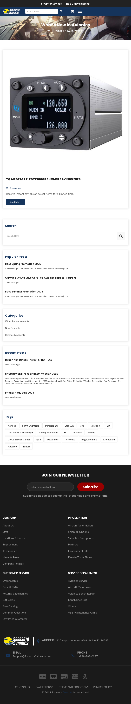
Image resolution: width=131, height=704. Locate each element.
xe (65, 432)
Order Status (10, 580)
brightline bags (89, 439)
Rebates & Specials (15, 334)
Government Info (78, 550)
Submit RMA (10, 587)
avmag (91, 432)
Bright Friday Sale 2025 (19, 392)
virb (82, 425)
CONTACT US (22, 687)
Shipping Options (78, 531)
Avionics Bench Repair (81, 593)
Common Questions (15, 612)
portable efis (51, 425)
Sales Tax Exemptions (81, 538)
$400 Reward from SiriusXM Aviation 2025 (31, 374)
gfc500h (69, 425)
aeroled (12, 425)
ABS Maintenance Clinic (82, 612)
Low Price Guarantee (15, 618)
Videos (72, 606)
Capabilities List (77, 599)
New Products (12, 328)
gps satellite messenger (20, 432)
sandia (26, 446)
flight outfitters (30, 425)
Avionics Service (78, 580)
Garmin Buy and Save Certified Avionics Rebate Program (40, 277)
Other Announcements (17, 321)
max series (52, 439)
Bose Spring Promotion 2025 (23, 264)
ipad (38, 439)
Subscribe (90, 487)
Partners (73, 544)
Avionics (68, 692)
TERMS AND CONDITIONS (74, 687)
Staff (5, 531)
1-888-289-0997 (87, 656)
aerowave (70, 439)
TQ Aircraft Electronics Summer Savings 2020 (43, 179)
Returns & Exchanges (15, 593)
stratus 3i (95, 425)
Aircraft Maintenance (80, 587)
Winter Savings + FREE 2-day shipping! (65, 3)
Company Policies (13, 563)
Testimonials (10, 550)
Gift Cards (9, 599)
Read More (15, 201)
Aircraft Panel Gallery (81, 525)
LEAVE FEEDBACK (45, 687)
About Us (8, 525)
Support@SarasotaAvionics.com (31, 656)
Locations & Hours (14, 538)
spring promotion (48, 432)
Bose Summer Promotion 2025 (24, 291)
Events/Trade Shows (80, 557)
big (108, 425)
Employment (10, 544)
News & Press (11, 557)
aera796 (77, 432)
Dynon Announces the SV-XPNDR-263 (28, 360)
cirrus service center (19, 439)
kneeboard (109, 439)
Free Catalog (10, 606)
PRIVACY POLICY (102, 687)
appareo (12, 446)
